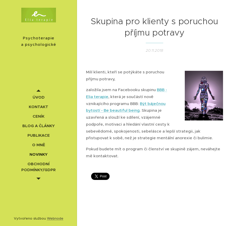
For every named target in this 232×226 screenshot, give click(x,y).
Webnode (55, 218)
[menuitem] (38, 97)
